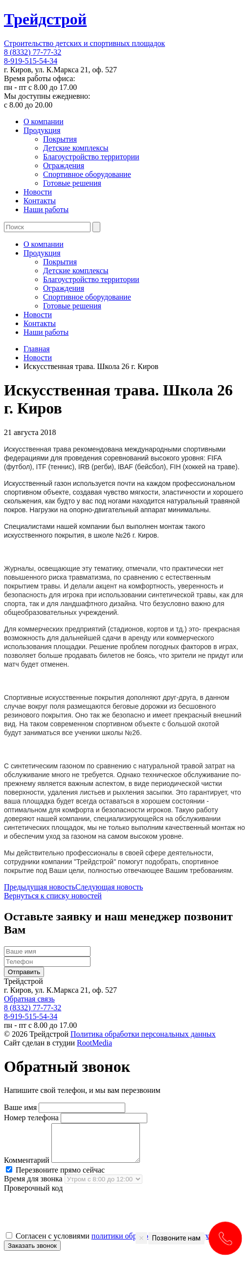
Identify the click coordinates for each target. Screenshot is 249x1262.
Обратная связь (29, 999)
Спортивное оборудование (87, 174)
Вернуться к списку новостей (53, 896)
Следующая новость (109, 887)
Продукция (42, 130)
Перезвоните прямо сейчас (55, 1177)
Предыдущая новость (39, 887)
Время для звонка (33, 1186)
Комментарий (26, 1167)
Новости (37, 192)
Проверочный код (33, 1195)
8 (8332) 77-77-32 (32, 52)
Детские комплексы (76, 148)
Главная (36, 349)
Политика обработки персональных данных (143, 1034)
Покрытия (60, 139)
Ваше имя (20, 1107)
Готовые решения (72, 183)
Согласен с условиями (121, 1243)
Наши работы (45, 209)
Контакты (39, 200)
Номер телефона (31, 1117)
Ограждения (63, 165)
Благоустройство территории (91, 156)
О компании (43, 121)
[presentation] (78, 1219)
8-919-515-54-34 (30, 61)
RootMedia (94, 1043)
